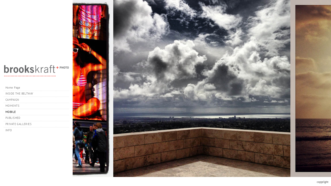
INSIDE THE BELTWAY (19, 93)
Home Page (12, 87)
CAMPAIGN (12, 100)
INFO (10, 130)
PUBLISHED (12, 118)
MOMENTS (12, 105)
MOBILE (10, 112)
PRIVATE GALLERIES (20, 124)
